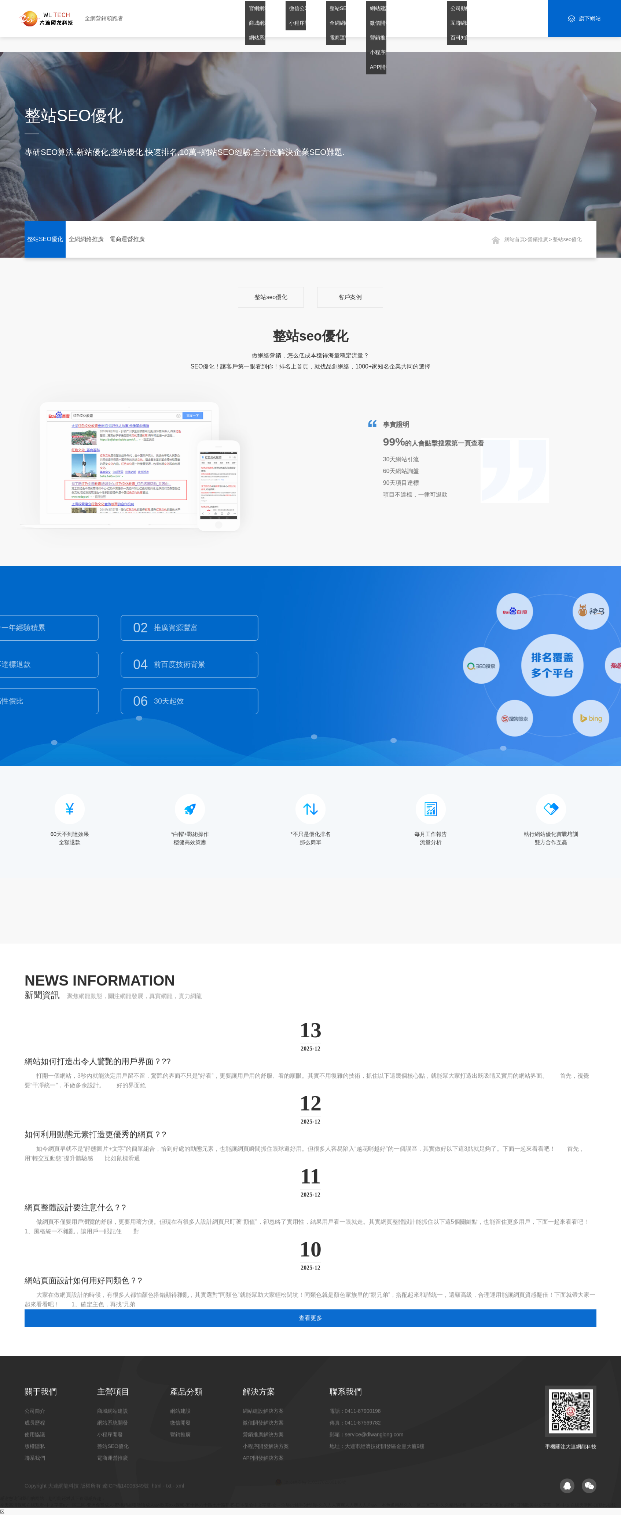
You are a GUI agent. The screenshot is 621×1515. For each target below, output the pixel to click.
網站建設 (286, 18)
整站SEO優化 (45, 239)
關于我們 (245, 18)
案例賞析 (447, 18)
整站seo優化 (567, 239)
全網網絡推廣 (86, 239)
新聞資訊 (487, 18)
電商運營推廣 (127, 239)
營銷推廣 (366, 18)
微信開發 (326, 18)
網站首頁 (205, 18)
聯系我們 (528, 18)
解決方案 (407, 18)
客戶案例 (350, 297)
